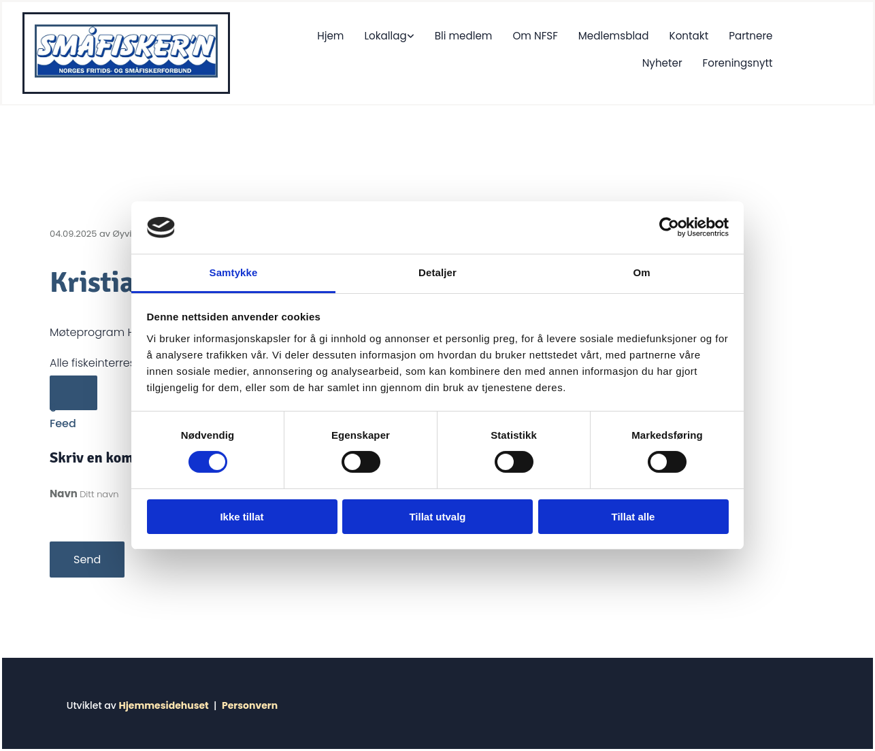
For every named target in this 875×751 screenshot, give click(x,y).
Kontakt (629, 35)
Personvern (250, 705)
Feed (63, 423)
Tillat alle (633, 516)
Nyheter (753, 35)
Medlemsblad (556, 35)
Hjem (274, 35)
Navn (65, 493)
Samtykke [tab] (234, 272)
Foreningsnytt (738, 61)
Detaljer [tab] (437, 272)
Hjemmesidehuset (163, 705)
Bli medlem (406, 35)
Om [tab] (641, 272)
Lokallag (329, 35)
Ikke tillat (241, 516)
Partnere (691, 35)
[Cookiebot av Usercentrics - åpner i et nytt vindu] (669, 227)
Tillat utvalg (437, 516)
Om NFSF (477, 35)
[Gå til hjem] (126, 74)
